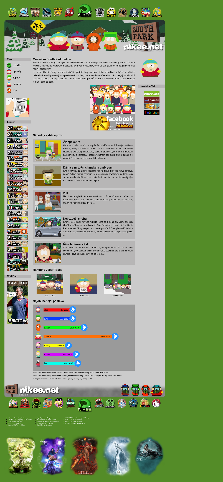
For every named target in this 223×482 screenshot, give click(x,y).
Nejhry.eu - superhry (15, 421)
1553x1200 (50, 295)
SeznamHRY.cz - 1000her (16, 425)
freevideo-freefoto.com (44, 425)
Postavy (13, 84)
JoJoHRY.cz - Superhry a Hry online (20, 420)
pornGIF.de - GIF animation (74, 421)
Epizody (13, 71)
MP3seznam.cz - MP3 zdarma (46, 420)
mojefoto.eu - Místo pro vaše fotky (48, 421)
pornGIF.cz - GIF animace (73, 420)
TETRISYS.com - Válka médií (75, 423)
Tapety (13, 77)
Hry (11, 90)
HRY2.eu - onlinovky (15, 423)
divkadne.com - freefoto (45, 423)
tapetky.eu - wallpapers (44, 418)
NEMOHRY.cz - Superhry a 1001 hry (77, 418)
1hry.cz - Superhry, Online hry (18, 418)
